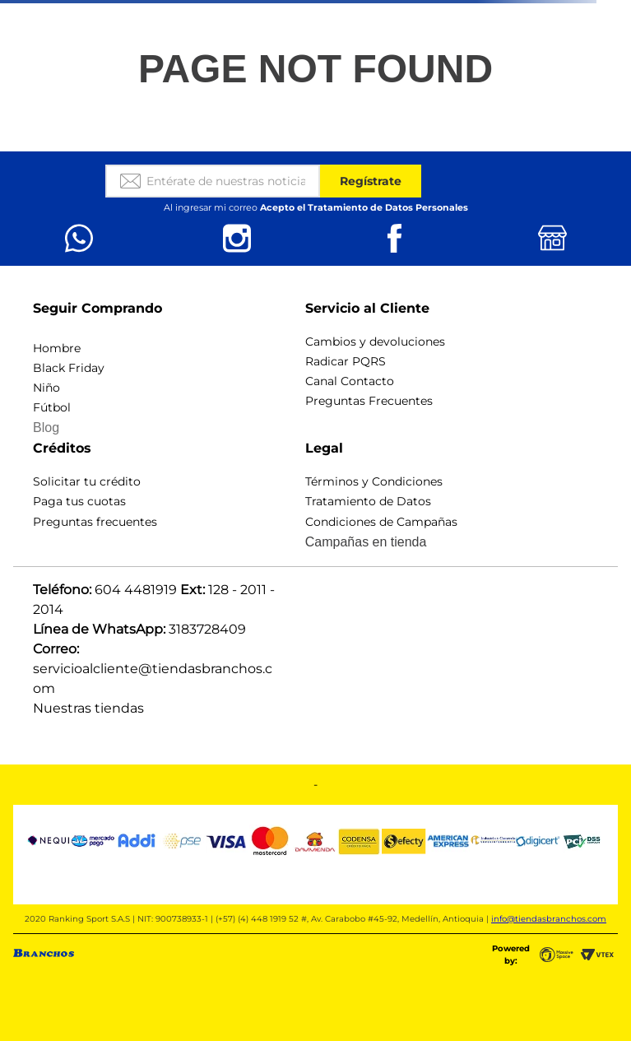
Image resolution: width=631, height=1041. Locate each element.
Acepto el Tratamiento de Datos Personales (364, 207)
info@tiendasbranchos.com (548, 918)
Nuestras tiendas (88, 708)
